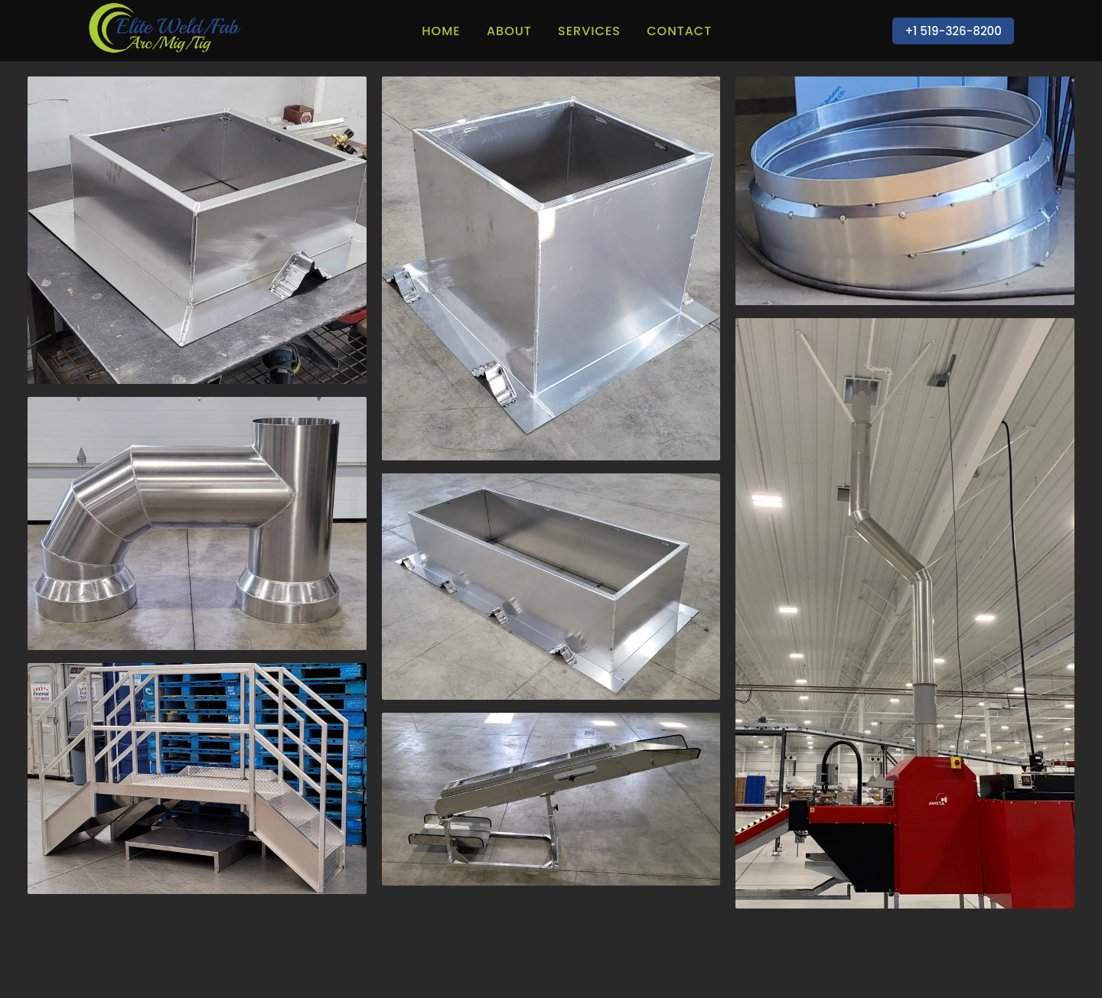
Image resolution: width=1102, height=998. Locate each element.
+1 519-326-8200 (953, 31)
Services (589, 31)
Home (441, 31)
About (509, 31)
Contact (679, 31)
